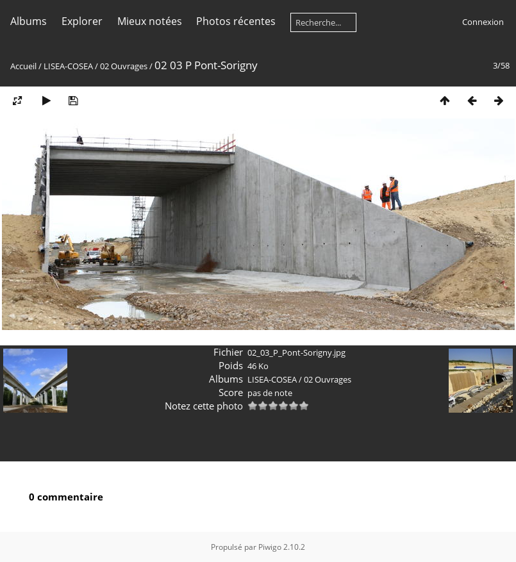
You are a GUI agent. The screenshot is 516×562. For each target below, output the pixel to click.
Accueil (23, 66)
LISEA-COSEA (68, 66)
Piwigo (269, 546)
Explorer (82, 21)
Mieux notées (149, 21)
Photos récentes (236, 21)
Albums (28, 21)
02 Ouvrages (123, 66)
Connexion (483, 22)
